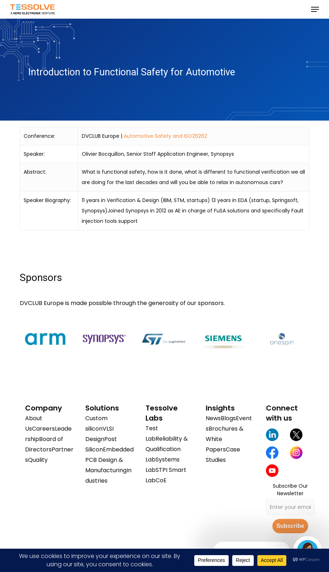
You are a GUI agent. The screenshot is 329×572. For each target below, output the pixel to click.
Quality (38, 460)
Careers (43, 429)
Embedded (118, 449)
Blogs (228, 418)
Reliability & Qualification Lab (167, 449)
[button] (315, 9)
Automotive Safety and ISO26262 (165, 136)
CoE (161, 480)
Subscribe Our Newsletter (290, 489)
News (213, 418)
